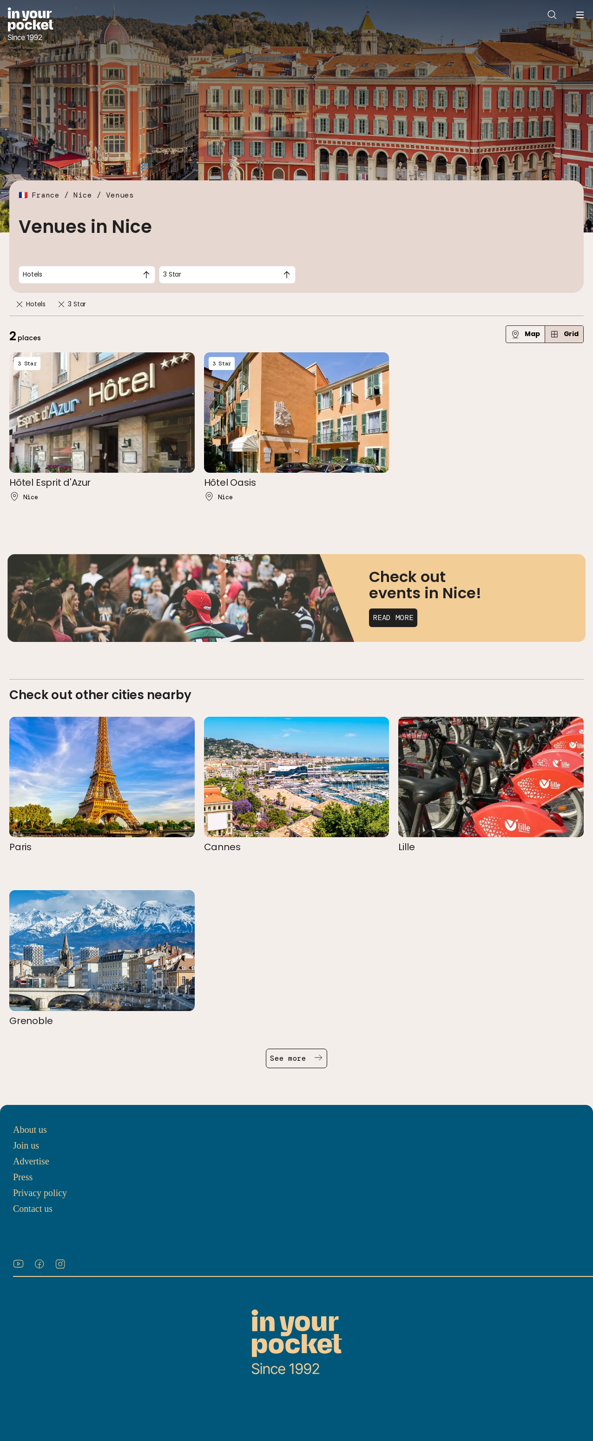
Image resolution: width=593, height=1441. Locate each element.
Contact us (33, 1208)
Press (23, 1177)
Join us (26, 1145)
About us (30, 1129)
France (45, 195)
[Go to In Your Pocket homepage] (30, 24)
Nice (82, 195)
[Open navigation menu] (580, 14)
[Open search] (552, 14)
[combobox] (87, 275)
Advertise (31, 1161)
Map (525, 334)
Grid (564, 334)
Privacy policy (40, 1193)
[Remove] (19, 304)
